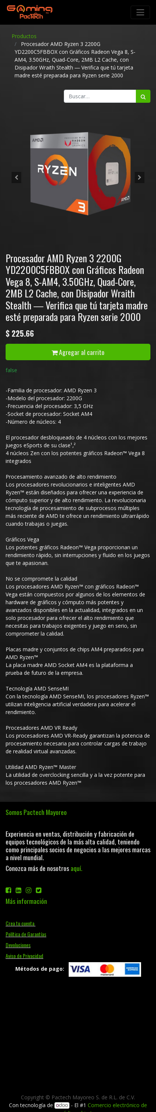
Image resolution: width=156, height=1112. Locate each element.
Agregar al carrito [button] (78, 352)
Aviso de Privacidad (24, 956)
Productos (24, 36)
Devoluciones (18, 945)
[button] (16, 177)
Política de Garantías (26, 934)
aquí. (76, 868)
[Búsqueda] (143, 96)
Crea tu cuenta (20, 923)
